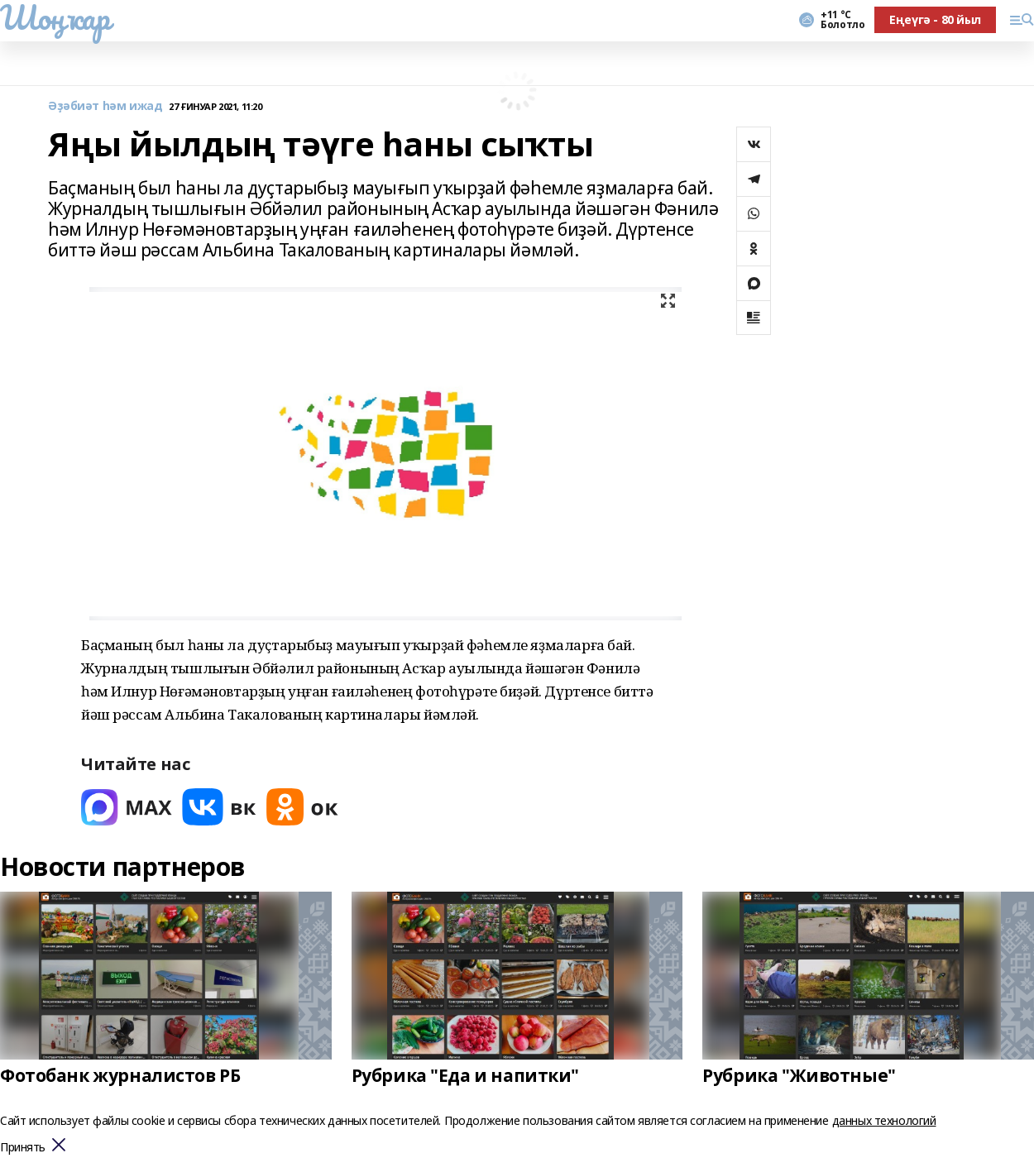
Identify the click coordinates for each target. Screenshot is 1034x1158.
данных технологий (884, 1120)
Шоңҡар (54, 17)
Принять (22, 1148)
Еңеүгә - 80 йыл (935, 19)
